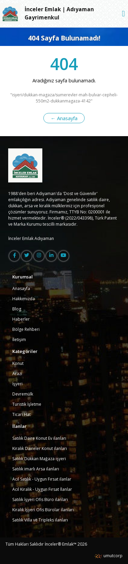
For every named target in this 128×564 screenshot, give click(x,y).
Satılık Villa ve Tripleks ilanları (40, 520)
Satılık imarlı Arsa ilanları (35, 469)
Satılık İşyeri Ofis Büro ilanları (40, 499)
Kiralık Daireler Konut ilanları (39, 448)
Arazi (17, 373)
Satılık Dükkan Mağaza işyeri (39, 459)
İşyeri (17, 384)
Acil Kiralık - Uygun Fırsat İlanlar (42, 489)
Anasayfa (21, 288)
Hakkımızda (23, 299)
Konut (18, 363)
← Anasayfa (64, 118)
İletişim (19, 339)
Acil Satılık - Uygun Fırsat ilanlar (41, 479)
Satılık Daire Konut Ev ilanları (39, 438)
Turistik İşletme (26, 404)
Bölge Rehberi (26, 329)
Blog (16, 309)
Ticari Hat (21, 414)
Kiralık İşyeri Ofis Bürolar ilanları (43, 510)
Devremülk (22, 394)
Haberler (21, 319)
